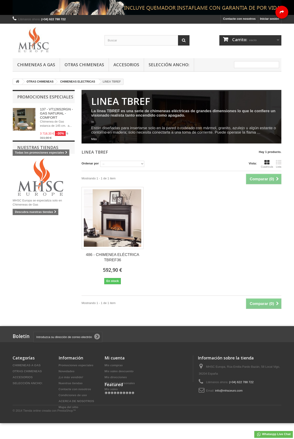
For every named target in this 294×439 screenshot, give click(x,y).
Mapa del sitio (68, 407)
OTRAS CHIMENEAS (84, 64)
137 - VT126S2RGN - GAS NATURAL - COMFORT (56, 113)
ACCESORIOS (126, 64)
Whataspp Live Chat (274, 434)
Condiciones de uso (73, 395)
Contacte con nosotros (239, 18)
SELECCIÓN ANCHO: (169, 64)
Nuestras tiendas (37, 169)
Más (94, 139)
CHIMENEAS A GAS (36, 64)
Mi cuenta (115, 358)
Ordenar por (90, 163)
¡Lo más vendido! (71, 377)
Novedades (66, 371)
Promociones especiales (45, 97)
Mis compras (114, 365)
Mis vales (111, 389)
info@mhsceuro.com (229, 390)
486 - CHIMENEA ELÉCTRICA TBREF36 (112, 257)
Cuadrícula (267, 164)
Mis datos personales (120, 383)
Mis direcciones (116, 377)
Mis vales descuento (119, 371)
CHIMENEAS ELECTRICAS (77, 81)
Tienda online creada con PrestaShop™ (49, 426)
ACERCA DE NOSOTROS (76, 401)
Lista (278, 164)
